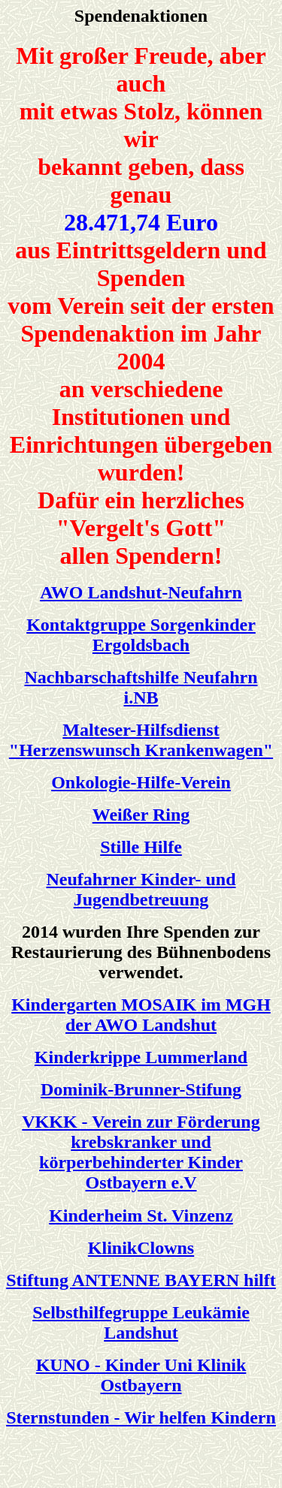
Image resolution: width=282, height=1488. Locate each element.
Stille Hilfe (141, 847)
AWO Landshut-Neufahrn (141, 592)
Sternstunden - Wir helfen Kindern (141, 1417)
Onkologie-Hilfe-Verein (141, 782)
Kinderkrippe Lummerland (141, 1057)
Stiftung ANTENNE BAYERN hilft (141, 1280)
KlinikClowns (141, 1248)
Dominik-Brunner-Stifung (141, 1089)
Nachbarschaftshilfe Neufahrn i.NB (141, 687)
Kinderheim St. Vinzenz (141, 1215)
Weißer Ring (141, 814)
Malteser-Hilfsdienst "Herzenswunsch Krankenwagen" (141, 740)
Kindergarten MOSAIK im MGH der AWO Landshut (141, 1015)
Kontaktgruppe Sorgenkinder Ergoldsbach (141, 635)
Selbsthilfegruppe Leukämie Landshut (141, 1322)
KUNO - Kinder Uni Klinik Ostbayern (141, 1375)
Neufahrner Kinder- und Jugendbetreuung (140, 889)
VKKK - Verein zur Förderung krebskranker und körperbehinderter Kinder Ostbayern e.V (140, 1152)
